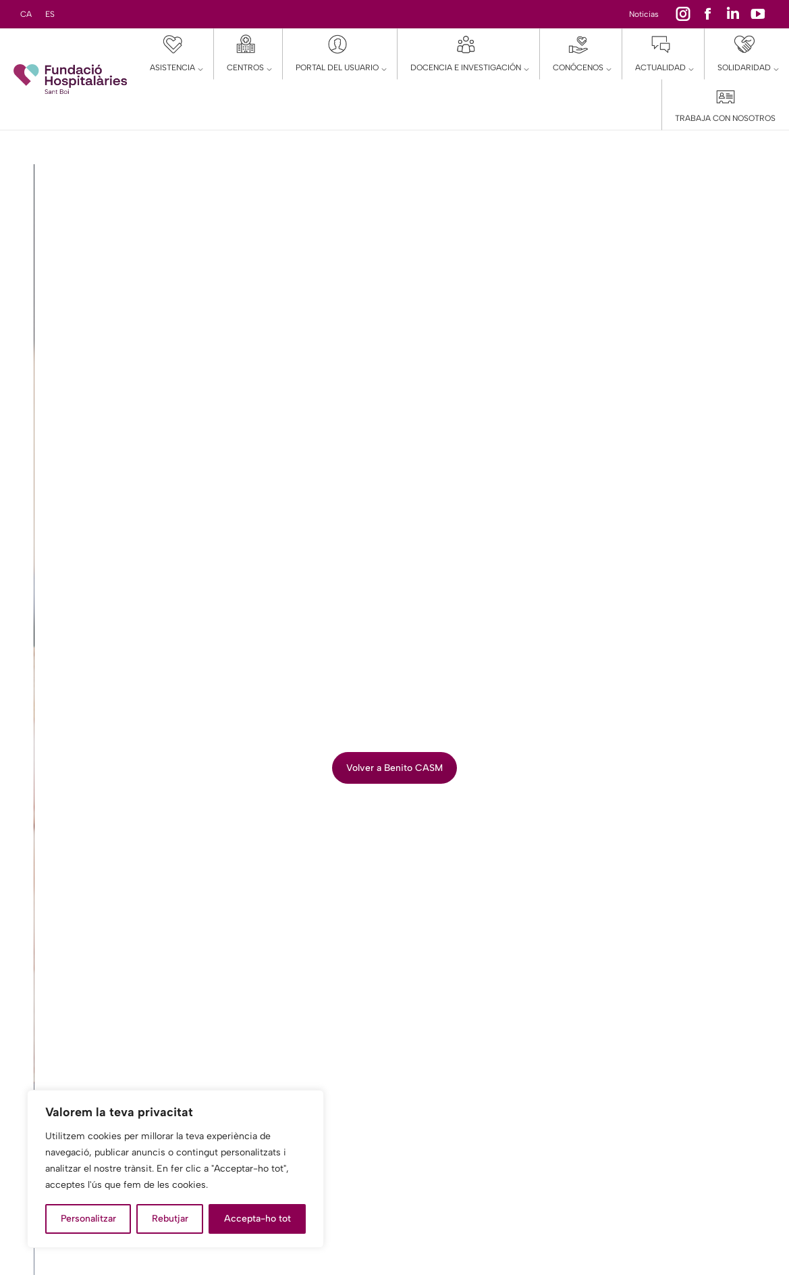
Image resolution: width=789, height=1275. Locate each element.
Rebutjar (170, 1218)
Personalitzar (88, 1218)
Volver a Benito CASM (394, 768)
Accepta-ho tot (257, 1218)
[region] (175, 1169)
